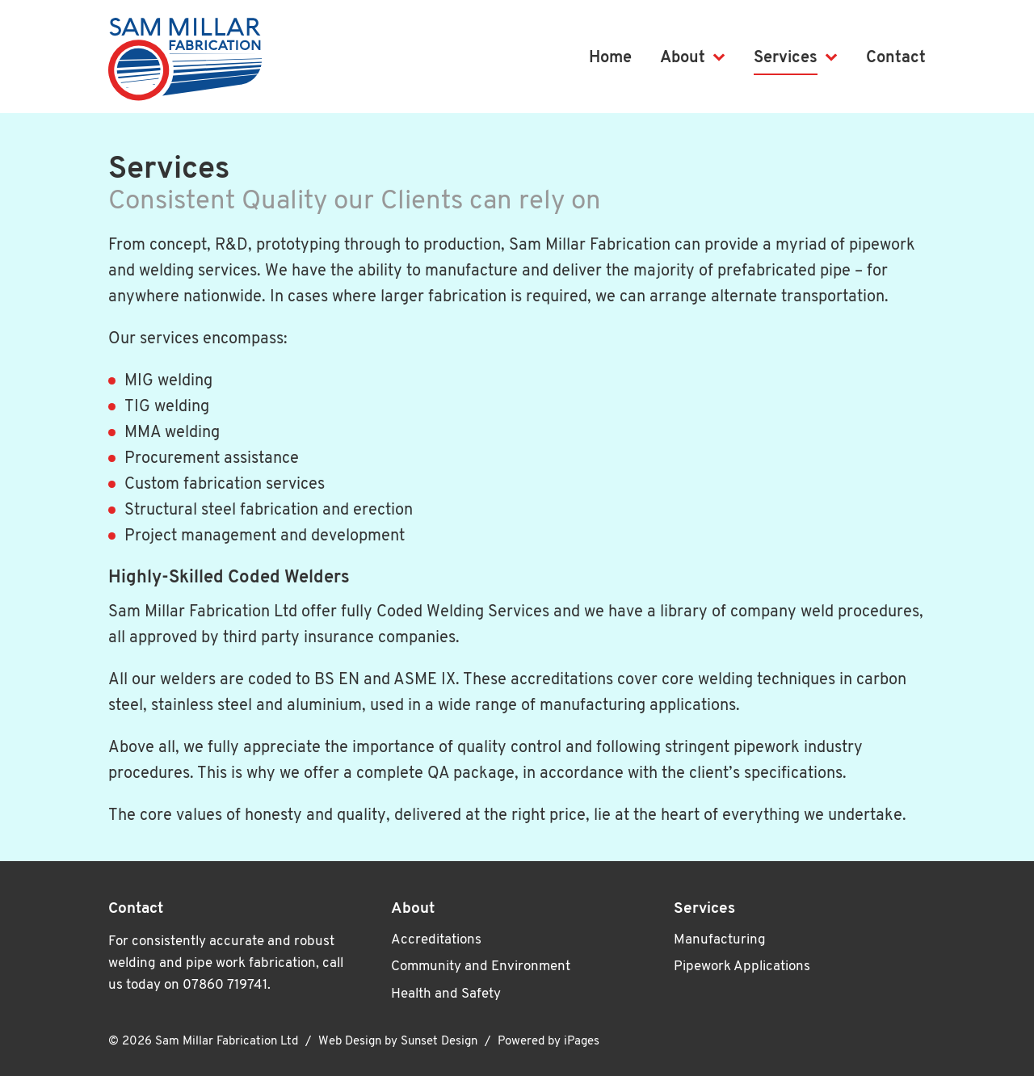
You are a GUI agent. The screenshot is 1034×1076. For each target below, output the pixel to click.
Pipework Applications (742, 966)
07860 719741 (225, 985)
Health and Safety (446, 994)
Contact (896, 58)
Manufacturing (720, 940)
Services (786, 58)
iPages (581, 1042)
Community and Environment (480, 966)
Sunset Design (439, 1042)
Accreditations (436, 940)
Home (610, 58)
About (682, 58)
